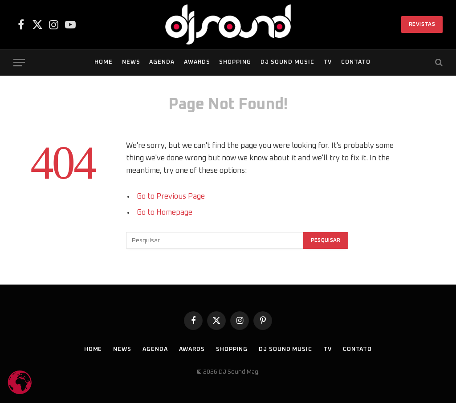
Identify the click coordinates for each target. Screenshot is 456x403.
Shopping (235, 62)
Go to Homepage (164, 212)
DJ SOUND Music (287, 62)
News (131, 62)
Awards (197, 62)
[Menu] (19, 63)
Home (103, 62)
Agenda (162, 62)
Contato (355, 62)
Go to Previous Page (171, 196)
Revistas (422, 24)
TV (327, 62)
